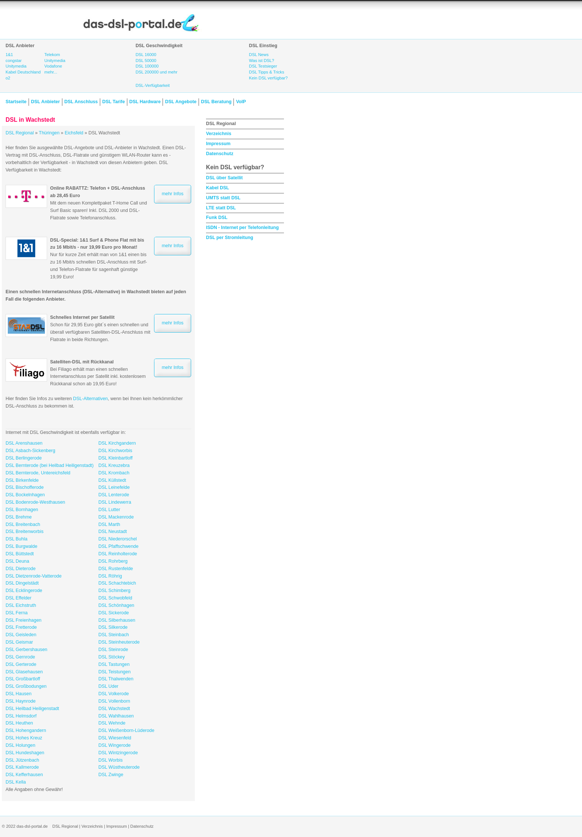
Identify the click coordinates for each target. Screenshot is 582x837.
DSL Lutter (109, 509)
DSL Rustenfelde (115, 568)
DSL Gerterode (21, 664)
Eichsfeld (74, 132)
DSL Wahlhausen (116, 716)
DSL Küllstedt (112, 480)
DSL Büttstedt (20, 553)
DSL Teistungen (114, 671)
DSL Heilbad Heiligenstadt (32, 708)
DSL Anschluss (81, 101)
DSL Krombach (114, 472)
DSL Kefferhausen (24, 774)
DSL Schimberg (114, 590)
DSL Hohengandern (26, 730)
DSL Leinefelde (114, 487)
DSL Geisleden (21, 634)
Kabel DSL (217, 187)
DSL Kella (16, 782)
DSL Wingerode (114, 745)
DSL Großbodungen (26, 686)
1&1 (9, 54)
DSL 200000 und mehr (156, 72)
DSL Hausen (19, 693)
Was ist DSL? (261, 60)
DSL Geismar (19, 642)
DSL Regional (20, 132)
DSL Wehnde (111, 723)
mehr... (51, 72)
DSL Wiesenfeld (114, 737)
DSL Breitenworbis (24, 531)
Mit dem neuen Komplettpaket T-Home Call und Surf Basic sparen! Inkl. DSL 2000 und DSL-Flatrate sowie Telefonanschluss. (98, 203)
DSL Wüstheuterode (119, 767)
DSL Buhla (16, 539)
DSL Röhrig (110, 576)
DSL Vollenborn (114, 701)
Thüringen (49, 132)
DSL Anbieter (45, 101)
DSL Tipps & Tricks (266, 72)
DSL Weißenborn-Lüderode (126, 730)
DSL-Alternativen (90, 398)
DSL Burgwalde (21, 546)
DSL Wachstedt (114, 708)
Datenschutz (219, 153)
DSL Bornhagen (22, 509)
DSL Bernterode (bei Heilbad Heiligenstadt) (50, 465)
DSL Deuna (17, 561)
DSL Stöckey (111, 657)
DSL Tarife (113, 101)
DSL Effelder (19, 598)
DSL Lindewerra (114, 502)
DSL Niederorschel (117, 539)
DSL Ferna (16, 612)
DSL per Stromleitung (229, 237)
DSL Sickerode (113, 612)
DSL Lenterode (113, 494)
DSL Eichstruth (21, 605)
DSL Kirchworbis (115, 450)
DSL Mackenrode (116, 517)
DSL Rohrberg (113, 561)
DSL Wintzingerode (118, 752)
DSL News (259, 54)
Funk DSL (217, 217)
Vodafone (53, 66)
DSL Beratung (216, 101)
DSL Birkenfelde (22, 480)
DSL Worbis (110, 760)
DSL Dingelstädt (22, 583)
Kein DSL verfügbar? (268, 78)
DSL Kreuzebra (114, 465)
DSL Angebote (181, 101)
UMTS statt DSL (223, 197)
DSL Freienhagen (24, 620)
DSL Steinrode (113, 649)
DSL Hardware (144, 101)
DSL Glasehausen (24, 671)
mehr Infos (173, 193)
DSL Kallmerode (22, 767)
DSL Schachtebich (117, 583)
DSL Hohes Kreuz (24, 737)
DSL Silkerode (113, 627)
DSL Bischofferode (25, 487)
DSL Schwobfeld (115, 598)
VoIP (241, 101)
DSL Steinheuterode (119, 642)
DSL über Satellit (224, 177)
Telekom (52, 54)
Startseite (16, 101)
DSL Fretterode (21, 627)
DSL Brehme (19, 517)
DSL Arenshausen (24, 443)
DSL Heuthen (19, 723)
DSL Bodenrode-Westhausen (35, 502)
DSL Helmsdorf (21, 716)
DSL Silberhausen (116, 620)
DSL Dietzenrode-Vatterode (34, 576)
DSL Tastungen (114, 664)
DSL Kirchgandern (117, 443)
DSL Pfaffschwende (118, 546)
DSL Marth (109, 524)
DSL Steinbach (113, 634)
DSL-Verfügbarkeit (152, 85)
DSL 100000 (146, 66)
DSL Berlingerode (24, 458)
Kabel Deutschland (23, 72)
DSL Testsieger (263, 66)
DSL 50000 (145, 60)
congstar (14, 60)
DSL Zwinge (110, 774)
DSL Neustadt (112, 531)
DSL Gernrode (20, 657)
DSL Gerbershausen (27, 649)
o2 (8, 78)
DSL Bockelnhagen (25, 494)
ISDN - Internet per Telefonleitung (242, 227)
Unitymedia (16, 66)
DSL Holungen (20, 745)
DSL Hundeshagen (25, 752)
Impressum (218, 143)
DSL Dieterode (21, 568)
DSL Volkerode (113, 693)
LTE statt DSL (221, 207)
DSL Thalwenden (115, 678)
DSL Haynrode (21, 701)
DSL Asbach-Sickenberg (30, 450)
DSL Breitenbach (23, 524)
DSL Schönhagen (116, 605)
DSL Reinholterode (117, 553)
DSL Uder (108, 686)
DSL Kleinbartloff (115, 458)
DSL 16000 (145, 54)
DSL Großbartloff (23, 678)
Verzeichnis (218, 133)
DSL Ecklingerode (24, 590)
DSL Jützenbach (22, 760)
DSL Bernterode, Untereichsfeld (38, 472)
